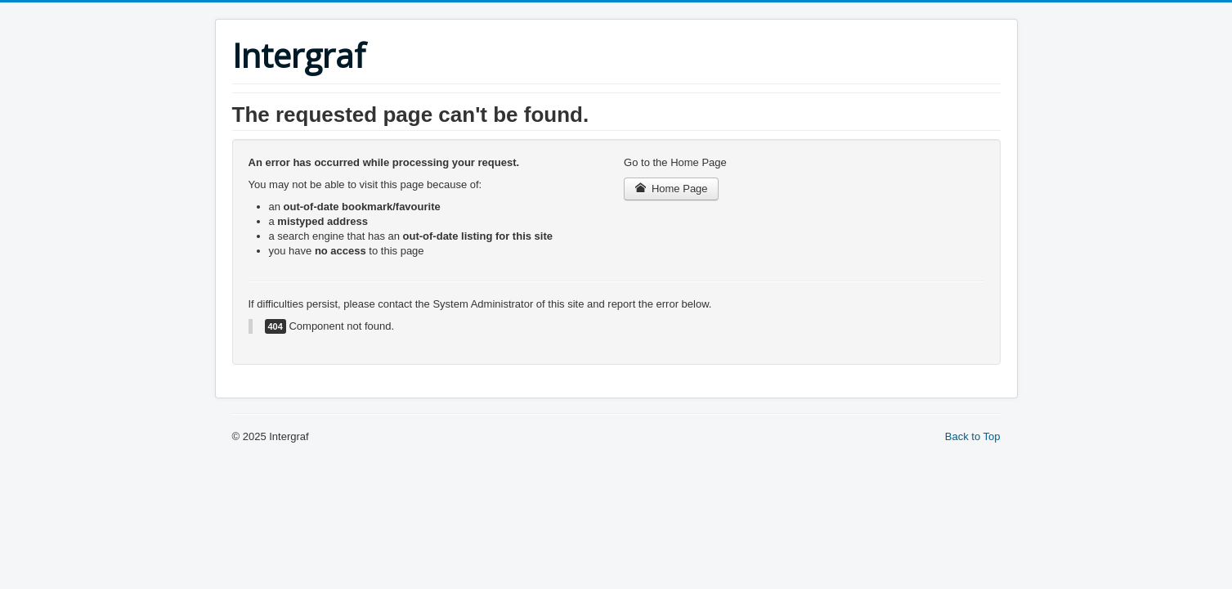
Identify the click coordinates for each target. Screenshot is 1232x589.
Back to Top (973, 436)
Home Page (671, 188)
